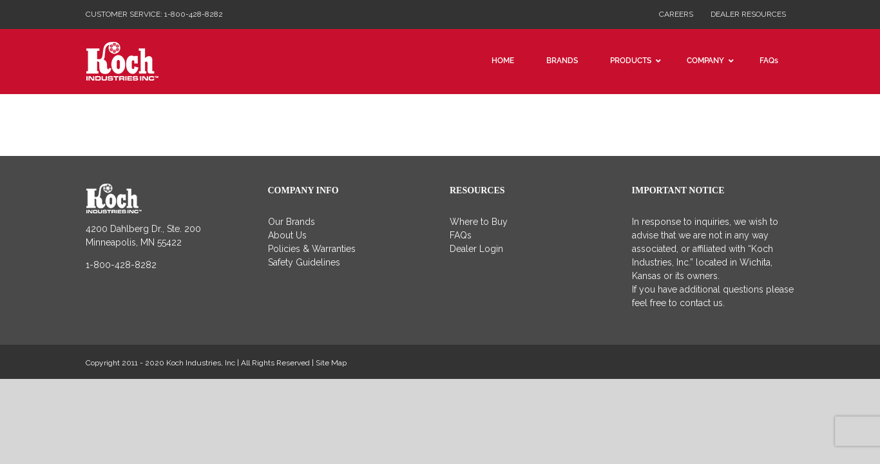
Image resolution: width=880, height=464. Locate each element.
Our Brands (291, 222)
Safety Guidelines (304, 262)
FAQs (461, 235)
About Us (287, 235)
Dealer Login (476, 249)
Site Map (331, 362)
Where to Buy (479, 222)
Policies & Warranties (312, 249)
